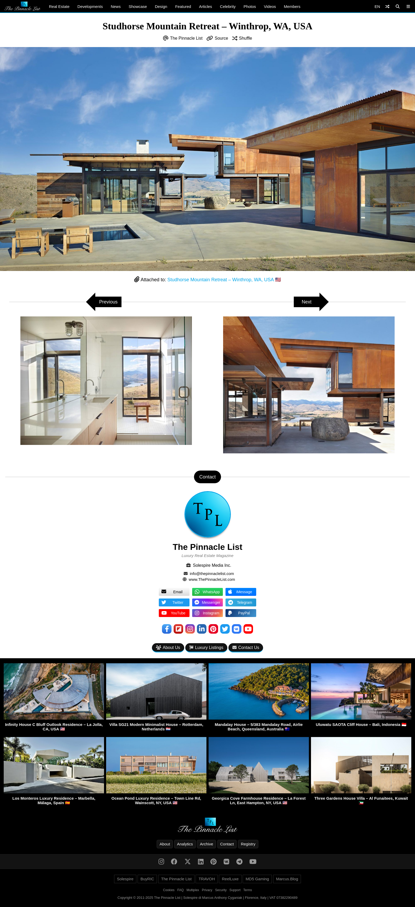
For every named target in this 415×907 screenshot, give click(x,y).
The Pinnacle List (186, 38)
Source (221, 38)
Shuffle (245, 38)
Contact (227, 844)
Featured (183, 6)
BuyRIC (147, 879)
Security (221, 890)
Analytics (185, 844)
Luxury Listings (206, 647)
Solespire (125, 879)
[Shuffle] (387, 6)
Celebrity (228, 6)
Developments (90, 6)
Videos (270, 6)
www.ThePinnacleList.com (212, 579)
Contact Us (245, 647)
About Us (168, 647)
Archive (206, 844)
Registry (248, 844)
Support (235, 890)
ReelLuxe (230, 879)
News (116, 6)
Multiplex (193, 890)
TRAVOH (207, 879)
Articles (205, 6)
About (165, 844)
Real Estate (59, 6)
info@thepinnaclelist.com (212, 573)
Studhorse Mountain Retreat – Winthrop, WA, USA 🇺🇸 (224, 279)
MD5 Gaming (257, 879)
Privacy (207, 890)
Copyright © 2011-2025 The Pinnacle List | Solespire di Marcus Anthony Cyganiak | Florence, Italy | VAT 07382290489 (207, 898)
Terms (247, 890)
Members (292, 6)
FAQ (180, 890)
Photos (249, 6)
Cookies (168, 890)
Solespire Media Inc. (212, 565)
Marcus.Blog (287, 879)
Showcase (138, 6)
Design (161, 6)
